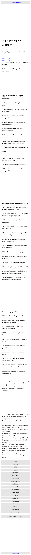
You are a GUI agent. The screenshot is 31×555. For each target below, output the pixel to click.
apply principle (15, 512)
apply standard (15, 489)
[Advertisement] (15, 19)
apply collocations (7, 58)
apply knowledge (15, 481)
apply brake (15, 492)
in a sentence (15, 553)
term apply (15, 487)
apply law (15, 495)
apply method (15, 501)
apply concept (15, 475)
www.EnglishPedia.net (16, 2)
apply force (15, 484)
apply (15, 470)
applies (15, 461)
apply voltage (15, 498)
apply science (15, 472)
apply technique (15, 503)
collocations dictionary (15, 516)
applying (15, 464)
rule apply (15, 506)
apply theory (15, 478)
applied (15, 467)
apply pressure (15, 509)
